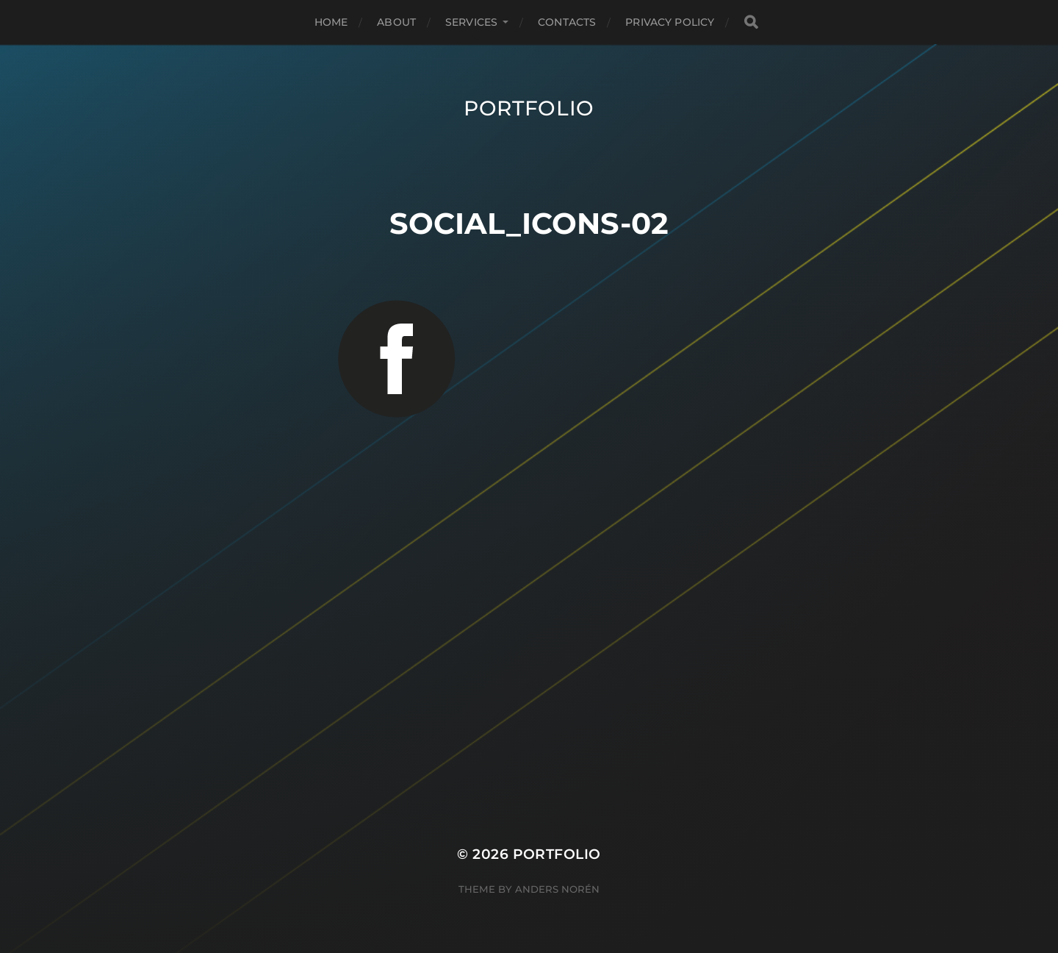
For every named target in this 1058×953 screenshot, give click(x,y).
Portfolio (529, 108)
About (396, 22)
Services (471, 22)
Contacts (567, 22)
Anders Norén (557, 889)
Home (331, 22)
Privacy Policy (669, 22)
